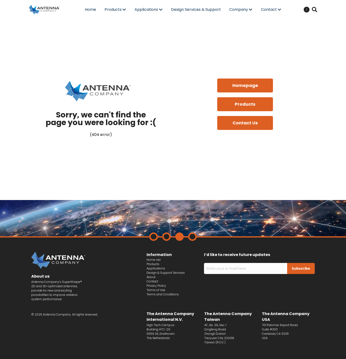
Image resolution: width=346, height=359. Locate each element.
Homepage (245, 85)
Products (245, 104)
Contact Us (245, 123)
